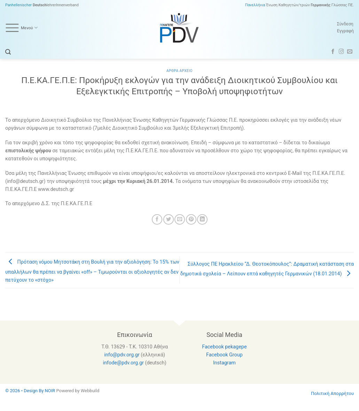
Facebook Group (224, 355)
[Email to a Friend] (179, 219)
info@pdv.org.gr (122, 355)
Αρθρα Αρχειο (179, 71)
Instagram (224, 363)
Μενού (21, 28)
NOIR (50, 390)
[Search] (8, 52)
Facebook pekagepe (224, 347)
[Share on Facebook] (157, 219)
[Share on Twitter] (168, 219)
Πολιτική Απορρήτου (332, 393)
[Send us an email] (349, 52)
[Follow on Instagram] (341, 52)
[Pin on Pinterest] (191, 219)
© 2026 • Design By (25, 390)
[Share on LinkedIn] (202, 219)
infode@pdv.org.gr (123, 363)
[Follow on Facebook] (333, 52)
